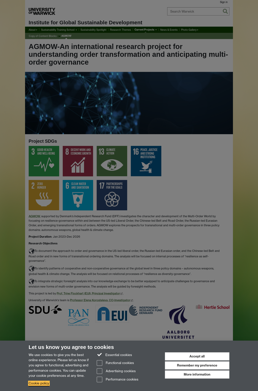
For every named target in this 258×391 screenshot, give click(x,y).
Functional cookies (115, 363)
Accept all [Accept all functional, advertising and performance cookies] (197, 356)
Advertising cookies (116, 371)
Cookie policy (39, 383)
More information (197, 374)
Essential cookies (114, 354)
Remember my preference (197, 365)
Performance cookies (117, 379)
